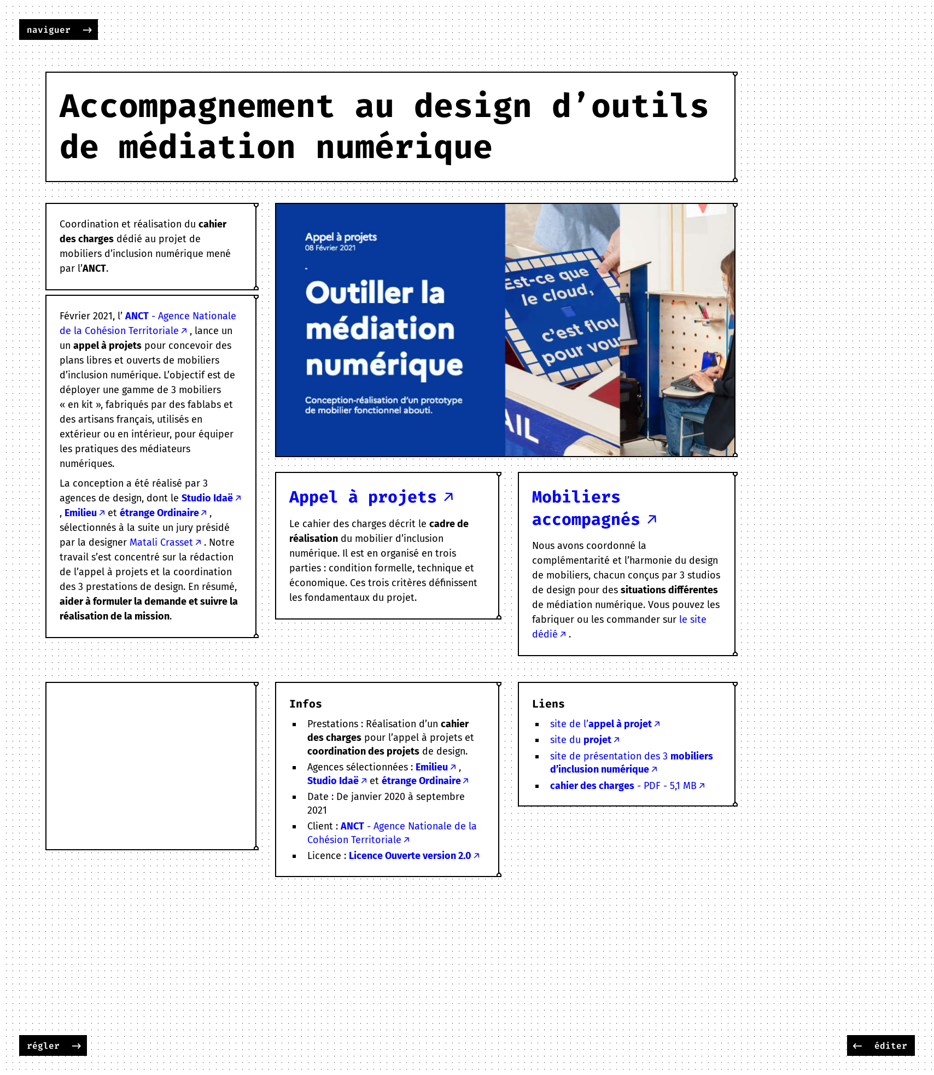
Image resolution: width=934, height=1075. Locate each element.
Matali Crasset (161, 542)
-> (87, 30)
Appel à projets (363, 497)
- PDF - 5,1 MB (623, 786)
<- (857, 1045)
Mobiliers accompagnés (586, 508)
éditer (890, 1045)
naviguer (49, 30)
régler (43, 1045)
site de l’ (601, 724)
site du (580, 740)
